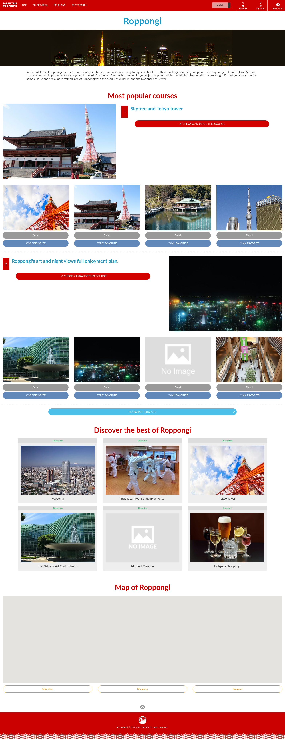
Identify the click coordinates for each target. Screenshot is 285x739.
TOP (24, 5)
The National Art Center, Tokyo (57, 566)
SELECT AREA (40, 5)
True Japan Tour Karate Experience (142, 498)
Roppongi (58, 498)
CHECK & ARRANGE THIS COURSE (202, 123)
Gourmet (237, 688)
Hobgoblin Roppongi (227, 566)
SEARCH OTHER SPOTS (142, 411)
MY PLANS (59, 5)
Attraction (47, 688)
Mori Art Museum (142, 566)
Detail (35, 235)
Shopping (142, 688)
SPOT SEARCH (79, 5)
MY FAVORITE (36, 243)
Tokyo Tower (227, 498)
